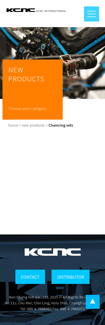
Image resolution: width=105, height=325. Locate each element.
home (13, 125)
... (93, 302)
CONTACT (30, 277)
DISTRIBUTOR (70, 277)
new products (33, 125)
